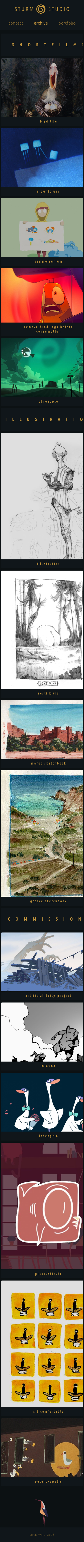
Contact (16, 23)
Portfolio (67, 23)
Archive (41, 23)
